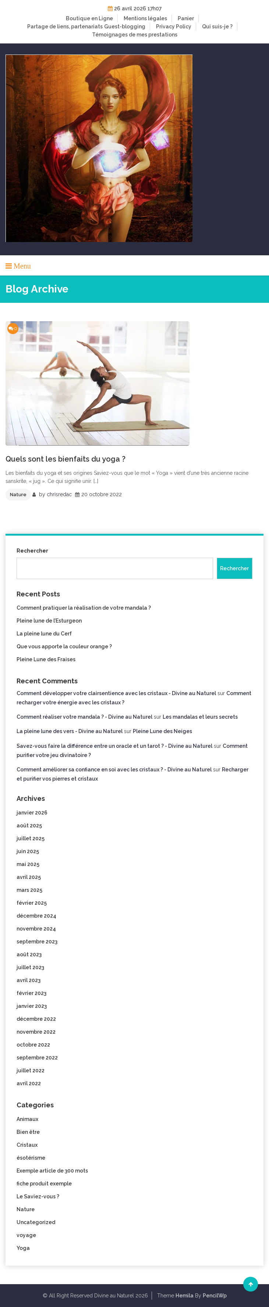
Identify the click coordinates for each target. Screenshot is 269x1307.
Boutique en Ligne (89, 18)
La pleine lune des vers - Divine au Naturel (70, 731)
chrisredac (59, 494)
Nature (18, 494)
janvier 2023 (32, 1006)
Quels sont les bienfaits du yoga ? (65, 459)
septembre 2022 (37, 1058)
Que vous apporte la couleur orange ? (64, 646)
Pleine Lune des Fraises (46, 659)
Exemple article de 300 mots (52, 1171)
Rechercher (32, 551)
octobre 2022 (33, 1045)
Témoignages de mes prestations (134, 35)
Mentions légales (145, 18)
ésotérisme (31, 1158)
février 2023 (31, 993)
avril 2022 (29, 1083)
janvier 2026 (32, 813)
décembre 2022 (36, 1019)
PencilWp (215, 1296)
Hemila (185, 1296)
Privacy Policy (173, 26)
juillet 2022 (31, 1070)
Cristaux (27, 1145)
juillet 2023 (30, 967)
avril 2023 (28, 980)
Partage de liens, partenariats (65, 26)
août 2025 (29, 825)
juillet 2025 (31, 838)
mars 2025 (29, 890)
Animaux (27, 1119)
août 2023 (29, 954)
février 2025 (32, 903)
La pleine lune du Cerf (44, 634)
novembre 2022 (36, 1032)
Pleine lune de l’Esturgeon (49, 621)
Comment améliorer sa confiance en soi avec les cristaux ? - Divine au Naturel (114, 769)
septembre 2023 (37, 942)
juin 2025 (28, 851)
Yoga (23, 1248)
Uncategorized (36, 1222)
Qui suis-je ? (217, 26)
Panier (186, 18)
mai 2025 (28, 864)
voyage (26, 1235)
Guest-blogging (124, 26)
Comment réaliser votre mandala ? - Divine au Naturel (84, 717)
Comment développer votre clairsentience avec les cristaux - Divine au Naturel (116, 693)
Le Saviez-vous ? (38, 1196)
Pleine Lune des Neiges (162, 731)
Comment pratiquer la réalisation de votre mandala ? (84, 608)
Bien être (28, 1132)
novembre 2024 (36, 929)
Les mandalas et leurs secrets (200, 717)
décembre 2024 (36, 916)
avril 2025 (29, 877)
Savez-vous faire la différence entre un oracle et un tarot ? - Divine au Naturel (114, 746)
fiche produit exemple (44, 1184)
